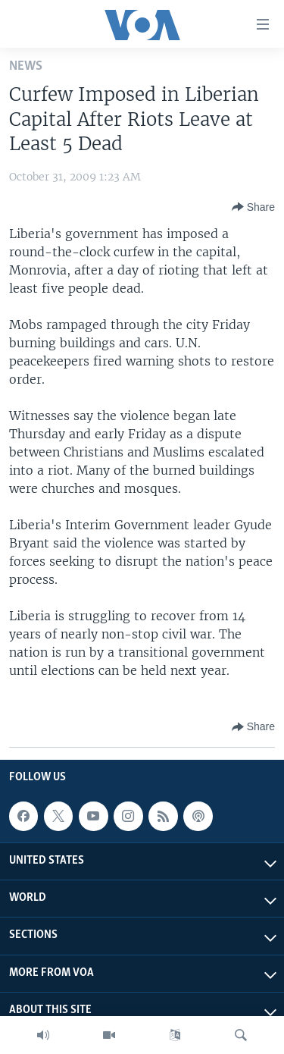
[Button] (253, 207)
